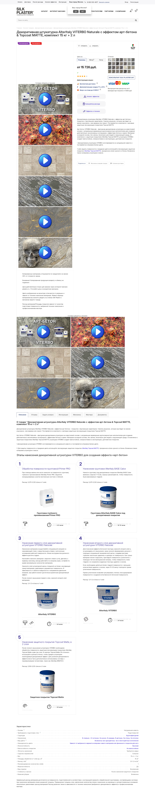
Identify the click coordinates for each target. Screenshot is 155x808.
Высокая (135, 746)
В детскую (118, 738)
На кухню (103, 738)
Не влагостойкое (132, 748)
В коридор (110, 738)
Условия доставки (118, 163)
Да (76, 11)
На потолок (134, 738)
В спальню (86, 738)
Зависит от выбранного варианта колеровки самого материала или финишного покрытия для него (104, 743)
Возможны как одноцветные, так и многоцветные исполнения (116, 741)
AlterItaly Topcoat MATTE (92, 151)
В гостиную (95, 738)
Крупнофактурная (132, 735)
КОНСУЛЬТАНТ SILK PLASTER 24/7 (121, 77)
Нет (82, 11)
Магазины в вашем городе (99, 163)
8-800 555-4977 (92, 2)
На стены (126, 738)
